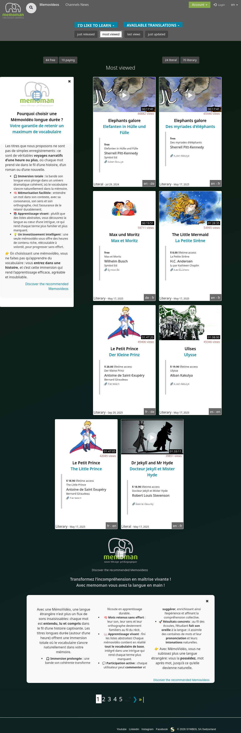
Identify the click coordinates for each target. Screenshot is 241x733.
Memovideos (49, 4)
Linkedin (134, 729)
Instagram (148, 729)
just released (86, 34)
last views (133, 34)
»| (142, 699)
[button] (199, 5)
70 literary (190, 60)
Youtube (122, 729)
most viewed (111, 34)
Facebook (162, 729)
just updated (156, 34)
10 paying (68, 60)
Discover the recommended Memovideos (120, 570)
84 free (50, 60)
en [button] (234, 4)
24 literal (171, 60)
